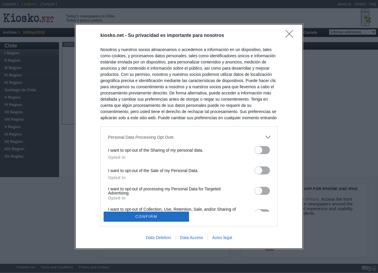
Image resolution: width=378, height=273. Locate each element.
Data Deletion (158, 237)
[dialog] (189, 136)
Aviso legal (222, 237)
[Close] (291, 35)
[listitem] (189, 137)
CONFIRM (146, 216)
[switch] (262, 150)
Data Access (191, 237)
